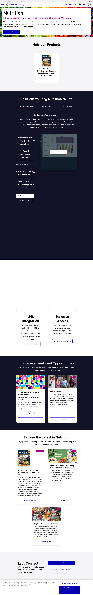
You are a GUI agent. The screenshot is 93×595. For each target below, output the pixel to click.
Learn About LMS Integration (30, 344)
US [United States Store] (90, 1)
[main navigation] (2, 4)
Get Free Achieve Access (25, 196)
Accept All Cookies (69, 592)
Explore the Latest (46, 541)
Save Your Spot (31, 419)
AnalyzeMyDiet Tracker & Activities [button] (25, 141)
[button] (84, 4)
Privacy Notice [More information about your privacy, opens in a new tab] (23, 585)
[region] (46, 587)
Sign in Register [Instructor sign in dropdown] (69, 4)
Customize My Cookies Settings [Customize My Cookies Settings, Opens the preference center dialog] (69, 583)
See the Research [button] (32, 265)
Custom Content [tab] (46, 106)
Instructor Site (6, 1)
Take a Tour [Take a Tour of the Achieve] (58, 152)
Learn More (62, 500)
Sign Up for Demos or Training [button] (61, 569)
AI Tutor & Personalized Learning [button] (25, 154)
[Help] (80, 4)
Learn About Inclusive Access (62, 341)
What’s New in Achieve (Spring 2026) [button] (25, 184)
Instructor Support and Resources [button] (24, 173)
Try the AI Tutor (24, 200)
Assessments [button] (22, 164)
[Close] (90, 587)
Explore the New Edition (12, 32)
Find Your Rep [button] (61, 563)
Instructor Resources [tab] (67, 106)
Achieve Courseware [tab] (25, 106)
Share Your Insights (62, 419)
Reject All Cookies (69, 588)
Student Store (20, 1)
